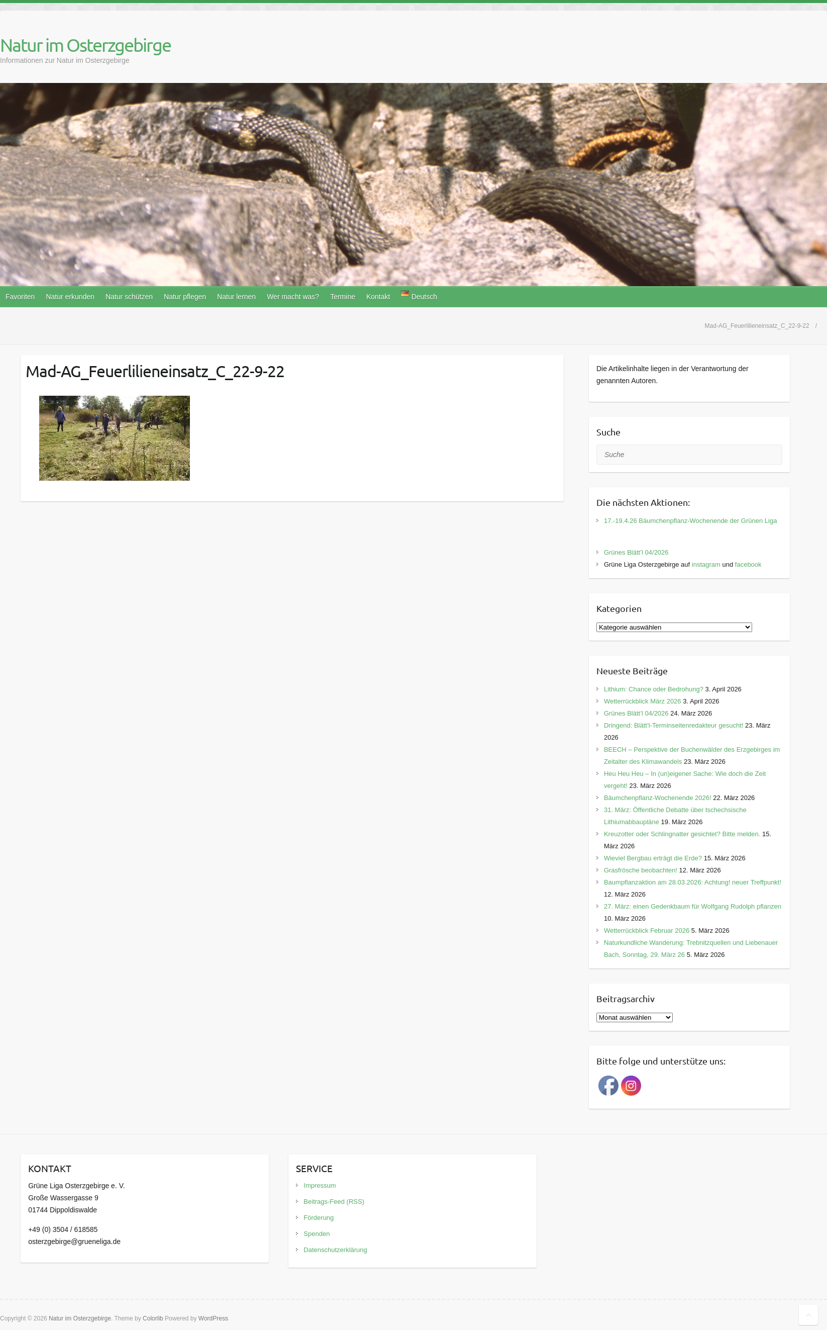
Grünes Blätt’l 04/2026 (636, 552)
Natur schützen (129, 297)
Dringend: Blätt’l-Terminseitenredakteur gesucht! (673, 725)
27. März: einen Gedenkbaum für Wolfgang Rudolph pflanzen (692, 906)
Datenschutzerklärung (335, 1250)
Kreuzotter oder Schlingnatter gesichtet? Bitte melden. (682, 834)
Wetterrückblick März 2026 (642, 701)
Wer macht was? (293, 297)
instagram (706, 564)
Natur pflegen (185, 297)
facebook (748, 564)
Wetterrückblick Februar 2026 (646, 930)
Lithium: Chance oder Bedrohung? (653, 689)
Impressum (319, 1185)
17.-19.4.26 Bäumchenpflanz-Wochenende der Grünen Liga (690, 520)
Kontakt (378, 297)
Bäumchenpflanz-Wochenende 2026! (657, 798)
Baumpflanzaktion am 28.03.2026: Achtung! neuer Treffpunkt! (692, 882)
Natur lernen (236, 297)
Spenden (316, 1233)
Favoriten (20, 297)
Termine (342, 297)
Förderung (318, 1217)
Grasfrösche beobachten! (640, 870)
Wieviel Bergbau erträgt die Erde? (653, 858)
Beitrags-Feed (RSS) (333, 1201)
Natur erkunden (70, 297)
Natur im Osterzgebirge (85, 44)
